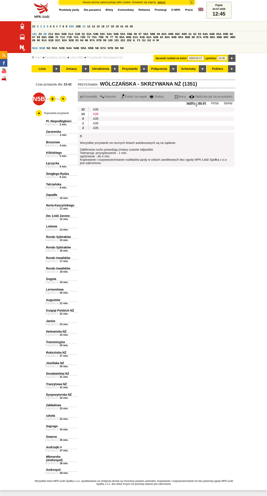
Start (36, 57)
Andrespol (53, 469)
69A (44, 37)
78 (116, 37)
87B (205, 37)
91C (57, 40)
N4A (69, 48)
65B (225, 34)
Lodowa (51, 226)
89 (33, 40)
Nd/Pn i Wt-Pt (196, 103)
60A (164, 34)
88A (212, 37)
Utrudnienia (100, 68)
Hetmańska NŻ (56, 331)
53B (95, 34)
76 (106, 37)
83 (161, 37)
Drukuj (156, 96)
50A (57, 34)
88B (219, 37)
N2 (48, 48)
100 (110, 40)
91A (44, 40)
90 (38, 40)
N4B (76, 48)
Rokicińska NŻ (56, 352)
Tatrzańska (53, 184)
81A (135, 37)
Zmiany (71, 68)
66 (231, 34)
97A (92, 40)
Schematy (188, 68)
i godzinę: (211, 58)
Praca (189, 9)
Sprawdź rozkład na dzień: (171, 58)
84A (167, 37)
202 (129, 40)
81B (142, 37)
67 (33, 37)
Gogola (51, 279)
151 (34, 34)
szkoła (50, 415)
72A (75, 37)
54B (116, 34)
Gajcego (52, 426)
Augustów (53, 300)
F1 (138, 40)
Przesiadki (88, 96)
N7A (103, 48)
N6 (97, 48)
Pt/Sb (215, 103)
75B (100, 37)
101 (116, 40)
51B (77, 34)
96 (86, 40)
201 (122, 40)
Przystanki (129, 68)
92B (71, 40)
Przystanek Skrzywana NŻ (105, 57)
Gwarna (51, 436)
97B (99, 40)
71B (69, 37)
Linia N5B (76, 57)
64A (205, 34)
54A (109, 34)
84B (174, 37)
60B (170, 34)
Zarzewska (53, 131)
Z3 (40, 34)
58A (145, 34)
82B (155, 37)
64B (212, 34)
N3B (62, 48)
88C (226, 37)
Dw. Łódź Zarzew (58, 215)
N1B (42, 48)
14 (93, 26)
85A (180, 37)
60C (177, 34)
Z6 (45, 34)
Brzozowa (53, 142)
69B (50, 37)
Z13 (50, 34)
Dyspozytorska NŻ (59, 394)
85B (187, 37)
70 (56, 37)
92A (64, 40)
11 (84, 26)
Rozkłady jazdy (55, 57)
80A (121, 37)
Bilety (109, 9)
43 (126, 26)
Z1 (34, 26)
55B (129, 34)
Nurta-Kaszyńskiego (60, 205)
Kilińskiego (54, 152)
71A (62, 37)
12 (88, 26)
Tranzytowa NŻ (56, 384)
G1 (144, 40)
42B (95, 109)
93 (77, 40)
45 (131, 26)
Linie (42, 68)
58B (152, 34)
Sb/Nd (228, 103)
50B (63, 34)
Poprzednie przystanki (56, 113)
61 (190, 34)
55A (122, 34)
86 (193, 37)
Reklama (144, 9)
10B (78, 26)
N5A (83, 48)
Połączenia (159, 68)
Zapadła (51, 194)
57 (140, 34)
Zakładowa (53, 405)
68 (38, 37)
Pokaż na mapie (134, 96)
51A (70, 34)
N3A (55, 48)
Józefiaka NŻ (55, 363)
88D (232, 37)
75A (94, 37)
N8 (116, 48)
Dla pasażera (92, 9)
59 (158, 34)
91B (50, 40)
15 (98, 26)
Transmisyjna (55, 342)
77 (111, 37)
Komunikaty (126, 9)
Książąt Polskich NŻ (60, 310)
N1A (35, 48)
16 (102, 26)
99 (104, 40)
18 (112, 26)
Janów (50, 321)
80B (128, 37)
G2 (149, 40)
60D (184, 34)
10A (71, 26)
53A (88, 34)
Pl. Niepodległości (58, 121)
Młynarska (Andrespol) (54, 458)
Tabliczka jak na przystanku (210, 96)
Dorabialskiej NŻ (57, 373)
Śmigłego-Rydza (57, 173)
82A (149, 37)
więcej (161, 2)
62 (194, 34)
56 (135, 34)
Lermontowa (54, 289)
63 (199, 34)
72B (82, 37)
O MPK (176, 9)
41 (121, 26)
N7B (110, 48)
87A (199, 37)
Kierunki (108, 96)
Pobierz (217, 68)
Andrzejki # (54, 447)
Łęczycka (52, 163)
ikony (180, 96)
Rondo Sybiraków (58, 237)
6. (134, 40)
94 (81, 40)
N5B (91, 48)
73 (88, 37)
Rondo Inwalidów (58, 258)
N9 (122, 48)
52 (83, 34)
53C (102, 34)
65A (218, 34)
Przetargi (161, 9)
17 (107, 26)
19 (117, 26)
